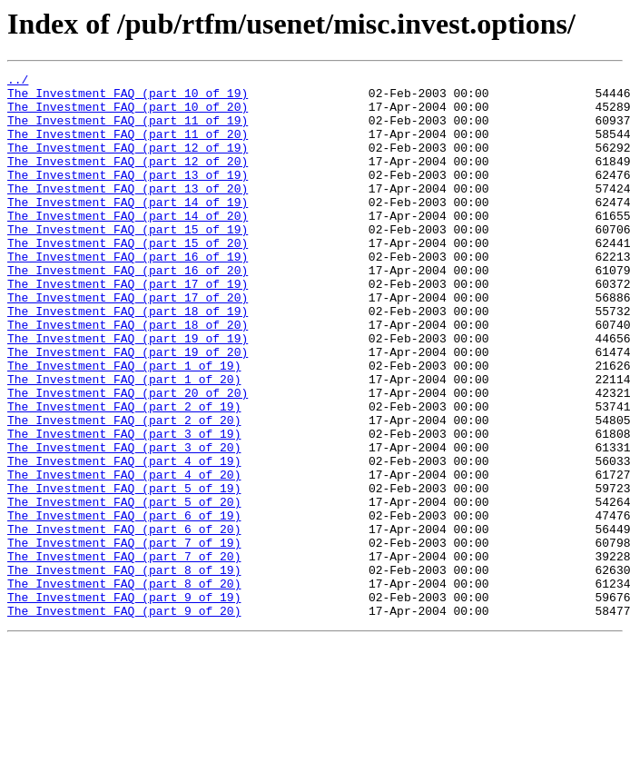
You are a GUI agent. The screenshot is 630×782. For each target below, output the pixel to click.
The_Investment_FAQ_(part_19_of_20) (127, 409)
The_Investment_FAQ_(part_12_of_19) (127, 163)
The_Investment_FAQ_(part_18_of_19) (127, 359)
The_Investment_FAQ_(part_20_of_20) (127, 458)
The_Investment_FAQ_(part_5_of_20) (124, 588)
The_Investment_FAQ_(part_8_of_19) (124, 670)
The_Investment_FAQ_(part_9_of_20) (124, 719)
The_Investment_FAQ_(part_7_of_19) (124, 637)
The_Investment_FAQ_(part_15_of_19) (127, 261)
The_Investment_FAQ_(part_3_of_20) (124, 523)
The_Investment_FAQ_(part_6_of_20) (124, 621)
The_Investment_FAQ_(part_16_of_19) (127, 294)
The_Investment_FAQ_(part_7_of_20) (124, 654)
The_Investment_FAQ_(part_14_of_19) (127, 229)
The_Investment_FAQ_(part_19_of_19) (127, 392)
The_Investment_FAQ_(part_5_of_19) (124, 572)
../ (17, 82)
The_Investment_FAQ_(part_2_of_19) (124, 474)
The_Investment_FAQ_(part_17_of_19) (127, 327)
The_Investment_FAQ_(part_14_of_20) (127, 245)
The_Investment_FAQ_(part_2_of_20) (124, 490)
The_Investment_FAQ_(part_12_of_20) (127, 180)
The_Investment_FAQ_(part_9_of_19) (124, 703)
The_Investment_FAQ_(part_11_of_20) (127, 147)
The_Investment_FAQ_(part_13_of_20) (127, 212)
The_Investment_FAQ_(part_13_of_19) (127, 196)
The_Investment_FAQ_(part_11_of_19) (127, 131)
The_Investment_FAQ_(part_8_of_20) (124, 686)
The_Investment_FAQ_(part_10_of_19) (127, 98)
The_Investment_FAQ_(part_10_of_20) (127, 114)
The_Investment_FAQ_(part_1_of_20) (124, 441)
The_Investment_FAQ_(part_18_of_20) (127, 376)
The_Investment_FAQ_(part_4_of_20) (124, 556)
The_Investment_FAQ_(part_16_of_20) (127, 310)
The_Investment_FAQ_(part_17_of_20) (127, 343)
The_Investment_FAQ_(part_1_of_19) (124, 425)
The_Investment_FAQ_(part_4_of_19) (124, 539)
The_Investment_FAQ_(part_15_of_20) (127, 278)
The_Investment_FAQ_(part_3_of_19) (124, 507)
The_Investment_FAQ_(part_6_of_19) (124, 605)
